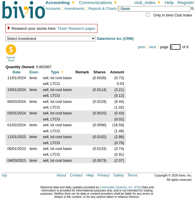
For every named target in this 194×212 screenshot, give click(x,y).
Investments (74, 8)
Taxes (125, 8)
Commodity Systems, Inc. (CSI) (120, 187)
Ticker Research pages (76, 28)
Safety (118, 175)
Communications (98, 2)
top (4, 175)
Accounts (53, 8)
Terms (132, 175)
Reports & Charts (102, 8)
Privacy (103, 175)
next (152, 47)
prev (141, 47)
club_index (147, 2)
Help (169, 2)
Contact (76, 175)
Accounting (60, 2)
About (61, 175)
